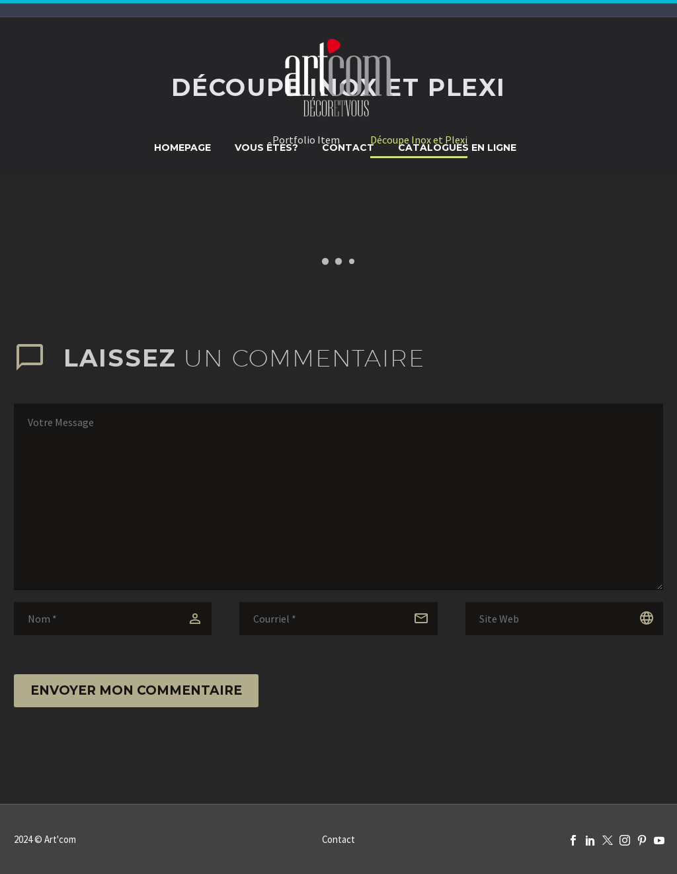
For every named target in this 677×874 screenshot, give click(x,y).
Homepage (182, 147)
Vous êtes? (266, 147)
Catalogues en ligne (457, 147)
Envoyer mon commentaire (136, 690)
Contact (348, 147)
